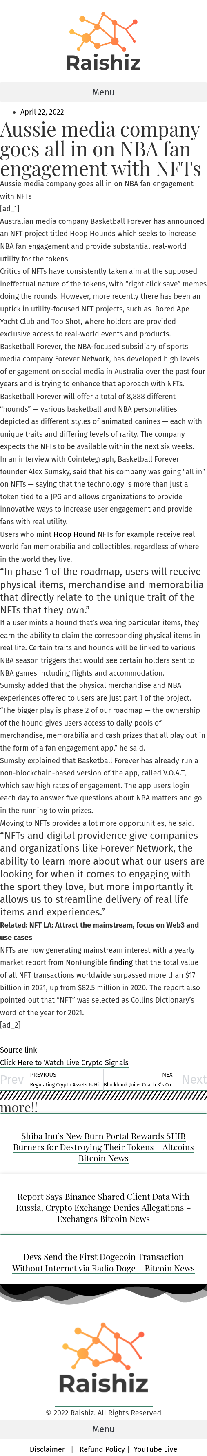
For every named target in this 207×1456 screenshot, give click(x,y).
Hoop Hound (74, 534)
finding (121, 962)
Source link (18, 1050)
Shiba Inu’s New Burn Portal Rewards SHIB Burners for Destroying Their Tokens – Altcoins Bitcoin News (103, 1147)
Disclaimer (48, 1449)
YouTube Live (155, 1449)
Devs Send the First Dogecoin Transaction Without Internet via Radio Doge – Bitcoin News (103, 1262)
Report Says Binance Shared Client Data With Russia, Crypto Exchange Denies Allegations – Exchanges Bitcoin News (103, 1207)
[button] (103, 92)
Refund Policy (102, 1449)
